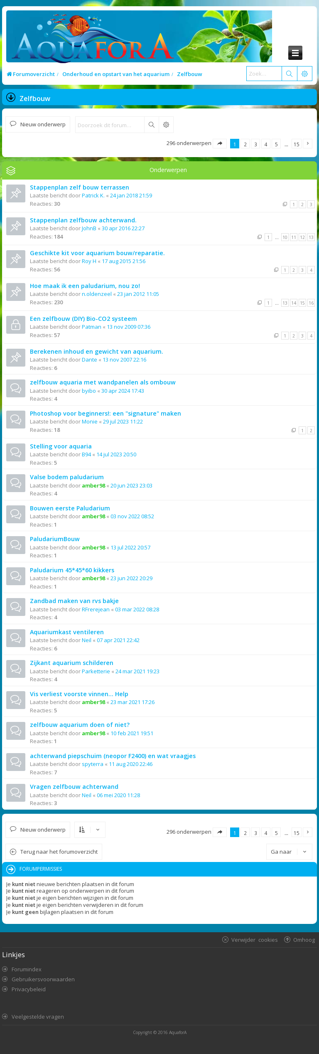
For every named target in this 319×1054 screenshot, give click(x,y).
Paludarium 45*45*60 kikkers (72, 570)
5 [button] (276, 144)
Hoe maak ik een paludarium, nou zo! (85, 286)
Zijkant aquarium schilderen (71, 663)
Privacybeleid (29, 989)
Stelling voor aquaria (61, 446)
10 (284, 237)
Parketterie (96, 671)
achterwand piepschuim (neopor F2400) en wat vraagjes (113, 756)
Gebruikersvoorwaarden (43, 979)
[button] (220, 143)
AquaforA (177, 1032)
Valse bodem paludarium (67, 477)
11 (293, 237)
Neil (86, 640)
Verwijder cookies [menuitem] (254, 939)
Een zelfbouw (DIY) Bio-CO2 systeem (83, 319)
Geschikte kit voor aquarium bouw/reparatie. (97, 253)
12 (302, 237)
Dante (89, 359)
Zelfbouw (35, 98)
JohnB (89, 228)
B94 (86, 454)
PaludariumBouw (55, 539)
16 (311, 303)
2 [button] (245, 144)
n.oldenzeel (97, 294)
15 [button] (296, 144)
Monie (90, 421)
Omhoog (304, 939)
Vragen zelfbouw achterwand (74, 786)
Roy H (89, 261)
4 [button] (266, 144)
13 (311, 237)
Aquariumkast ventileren (67, 632)
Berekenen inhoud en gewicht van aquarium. (96, 351)
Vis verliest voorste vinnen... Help (79, 694)
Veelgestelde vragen (38, 1016)
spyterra (92, 764)
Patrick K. (93, 195)
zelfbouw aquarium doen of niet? (80, 725)
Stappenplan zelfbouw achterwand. (83, 220)
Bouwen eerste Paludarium (70, 508)
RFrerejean (96, 609)
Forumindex (27, 969)
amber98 (93, 485)
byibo (89, 390)
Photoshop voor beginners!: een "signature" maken (105, 413)
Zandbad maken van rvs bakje (74, 601)
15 (302, 303)
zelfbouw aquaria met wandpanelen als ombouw (103, 382)
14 (293, 303)
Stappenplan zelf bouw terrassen (79, 187)
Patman (91, 326)
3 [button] (255, 144)
